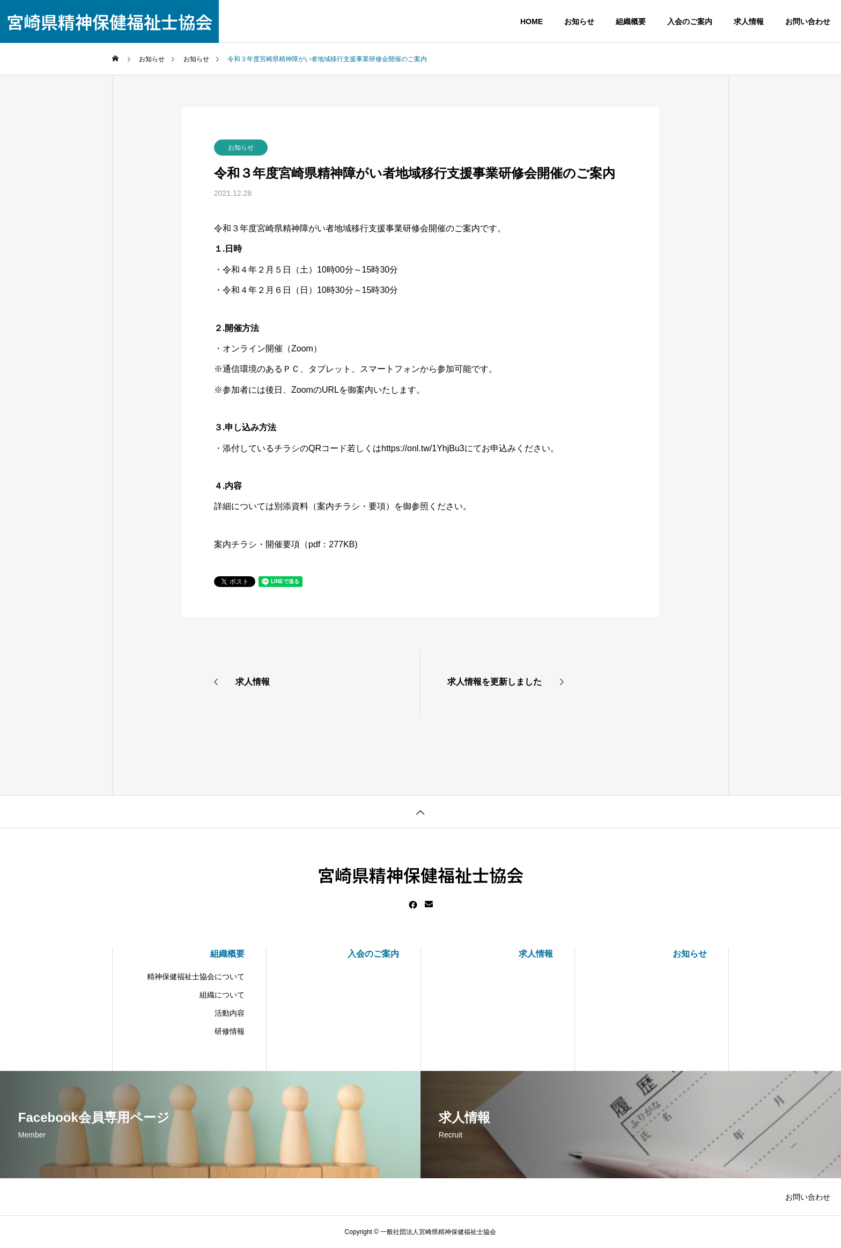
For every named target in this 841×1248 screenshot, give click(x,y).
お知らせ (241, 147)
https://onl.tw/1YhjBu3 (422, 448)
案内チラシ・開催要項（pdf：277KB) (286, 544)
